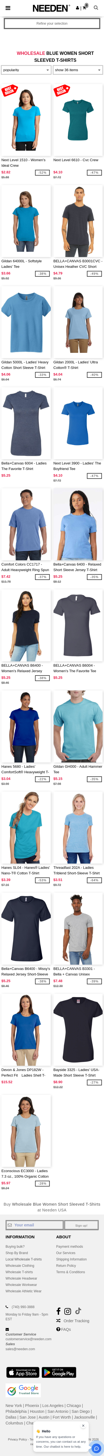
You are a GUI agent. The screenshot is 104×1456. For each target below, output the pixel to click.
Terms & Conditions (70, 1272)
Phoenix (32, 1405)
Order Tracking (76, 1321)
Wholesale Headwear (21, 1278)
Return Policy (66, 1266)
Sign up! (81, 1225)
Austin (44, 1417)
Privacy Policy (17, 1439)
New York (14, 1405)
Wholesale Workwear (21, 1285)
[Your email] (35, 1225)
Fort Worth (62, 1417)
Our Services (65, 1253)
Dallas (11, 1417)
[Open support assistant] (96, 1448)
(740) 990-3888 (23, 1307)
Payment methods (69, 1247)
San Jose (27, 1417)
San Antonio (58, 1411)
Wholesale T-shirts (19, 1272)
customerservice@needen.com (29, 1339)
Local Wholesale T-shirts (24, 1259)
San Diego (81, 1411)
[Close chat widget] (83, 1425)
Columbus (14, 1423)
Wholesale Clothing (20, 1266)
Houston (37, 1411)
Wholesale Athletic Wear (24, 1291)
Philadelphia (16, 1411)
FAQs (66, 1329)
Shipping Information (71, 1259)
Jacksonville (84, 1417)
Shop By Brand (17, 1253)
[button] (77, 8)
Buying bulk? (15, 1247)
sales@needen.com (20, 1349)
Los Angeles (53, 1405)
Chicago (74, 1405)
